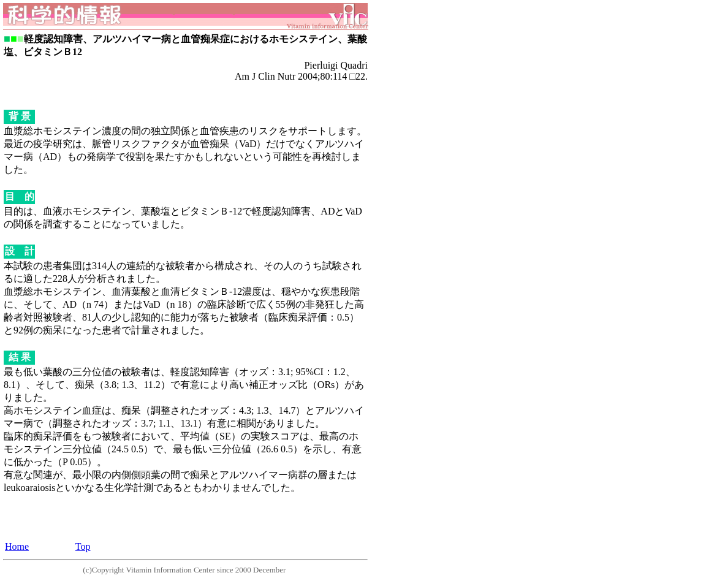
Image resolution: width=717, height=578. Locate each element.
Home (17, 546)
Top (83, 546)
